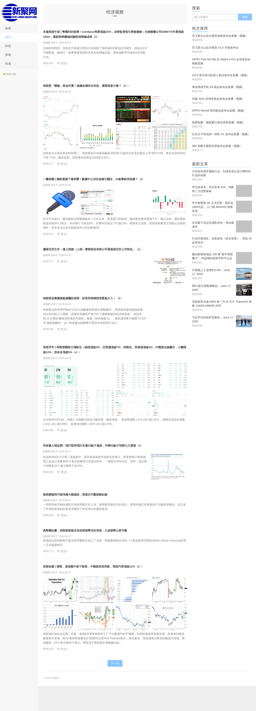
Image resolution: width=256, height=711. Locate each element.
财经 (8, 37)
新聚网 (19, 12)
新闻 (8, 28)
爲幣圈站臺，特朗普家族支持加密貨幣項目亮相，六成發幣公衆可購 (109, 549)
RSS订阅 (9, 74)
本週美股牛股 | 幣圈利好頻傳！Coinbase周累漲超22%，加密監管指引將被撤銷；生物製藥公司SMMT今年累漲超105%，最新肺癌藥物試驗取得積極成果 (114, 36)
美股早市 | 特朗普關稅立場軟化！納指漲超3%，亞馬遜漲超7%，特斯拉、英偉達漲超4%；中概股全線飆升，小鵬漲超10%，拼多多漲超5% (115, 364)
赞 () (62, 68)
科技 (8, 46)
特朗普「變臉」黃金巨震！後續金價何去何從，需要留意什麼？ (104, 90)
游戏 (8, 54)
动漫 (8, 63)
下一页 (115, 688)
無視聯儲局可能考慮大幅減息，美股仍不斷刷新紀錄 (93, 514)
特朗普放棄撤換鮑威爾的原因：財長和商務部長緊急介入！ (100, 312)
